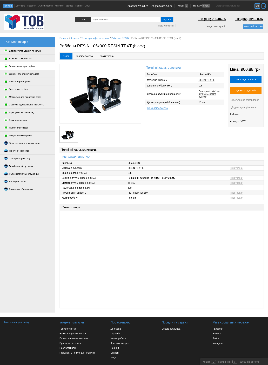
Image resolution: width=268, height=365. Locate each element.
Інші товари (236, 168)
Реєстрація (220, 26)
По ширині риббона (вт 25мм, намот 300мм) (209, 94)
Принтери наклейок (70, 343)
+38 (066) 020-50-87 (161, 6)
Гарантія (31, 5)
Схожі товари (106, 56)
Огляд (66, 56)
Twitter (216, 338)
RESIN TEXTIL (206, 80)
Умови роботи (45, 5)
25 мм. (202, 102)
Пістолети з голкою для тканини (77, 352)
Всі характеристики (157, 108)
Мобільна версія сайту (16, 322)
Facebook (218, 328)
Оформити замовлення (227, 5)
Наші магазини (166, 25)
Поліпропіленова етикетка (73, 338)
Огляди (114, 352)
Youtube (217, 333)
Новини (79, 5)
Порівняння (224, 361)
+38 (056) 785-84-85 (137, 6)
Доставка (20, 5)
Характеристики (84, 56)
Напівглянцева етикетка (72, 333)
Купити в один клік (246, 90)
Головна (8, 5)
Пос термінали (67, 348)
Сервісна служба (171, 328)
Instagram (218, 343)
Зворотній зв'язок (253, 26)
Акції (87, 5)
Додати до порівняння (243, 107)
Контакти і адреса (64, 5)
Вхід (209, 26)
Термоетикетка (67, 328)
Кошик (182, 5)
